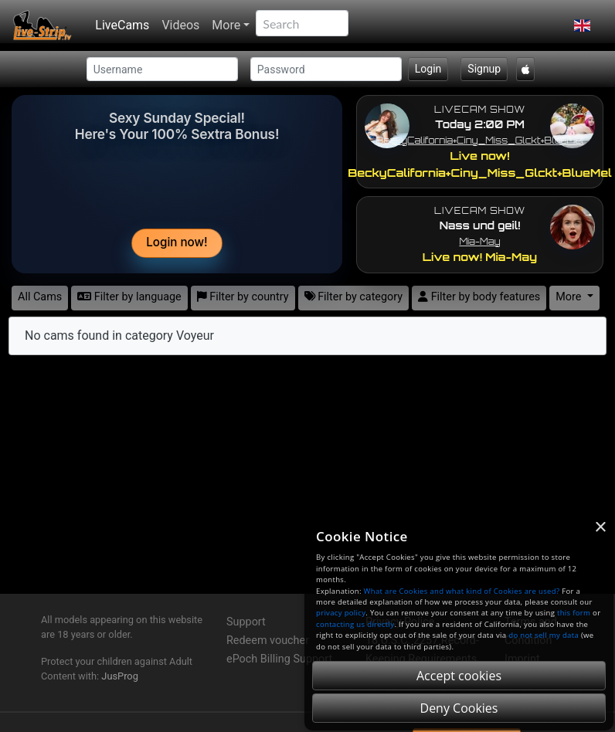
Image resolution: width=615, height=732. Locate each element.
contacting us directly (355, 624)
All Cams (40, 296)
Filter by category (353, 296)
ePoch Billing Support (279, 659)
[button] (582, 25)
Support (246, 622)
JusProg (119, 676)
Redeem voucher (267, 640)
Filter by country (243, 296)
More (226, 25)
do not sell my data (543, 635)
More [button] (570, 296)
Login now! (176, 242)
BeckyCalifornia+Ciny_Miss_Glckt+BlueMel (480, 140)
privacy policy (340, 613)
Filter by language (129, 296)
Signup (484, 69)
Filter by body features (479, 296)
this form (573, 613)
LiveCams (122, 25)
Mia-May (479, 241)
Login (428, 69)
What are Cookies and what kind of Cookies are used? (462, 591)
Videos (180, 25)
